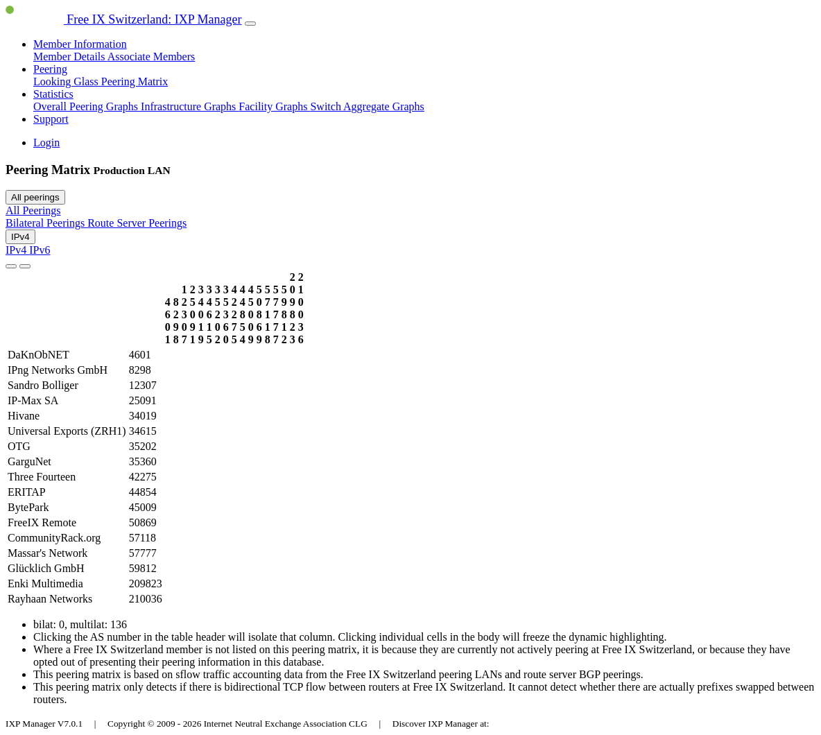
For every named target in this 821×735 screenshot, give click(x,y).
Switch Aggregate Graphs (367, 106)
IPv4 (20, 237)
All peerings (35, 197)
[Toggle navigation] (250, 23)
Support (51, 119)
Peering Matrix (134, 81)
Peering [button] (50, 69)
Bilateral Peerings (46, 223)
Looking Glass (67, 81)
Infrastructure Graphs (190, 106)
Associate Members (151, 56)
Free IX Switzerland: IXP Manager (124, 19)
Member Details (70, 56)
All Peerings (33, 210)
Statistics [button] (53, 94)
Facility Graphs (274, 106)
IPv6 (39, 250)
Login (46, 142)
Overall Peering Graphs (87, 106)
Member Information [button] (80, 44)
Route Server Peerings (137, 223)
